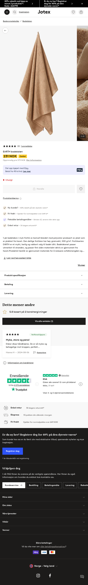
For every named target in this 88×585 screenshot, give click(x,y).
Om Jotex (44, 505)
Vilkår (44, 522)
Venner (44, 530)
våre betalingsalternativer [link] (52, 546)
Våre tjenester (44, 513)
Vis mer (81, 265)
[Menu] (7, 12)
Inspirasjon (24, 12)
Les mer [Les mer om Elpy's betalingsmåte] (27, 171)
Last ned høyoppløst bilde (19, 258)
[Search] (14, 12)
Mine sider (44, 497)
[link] (19, 3)
